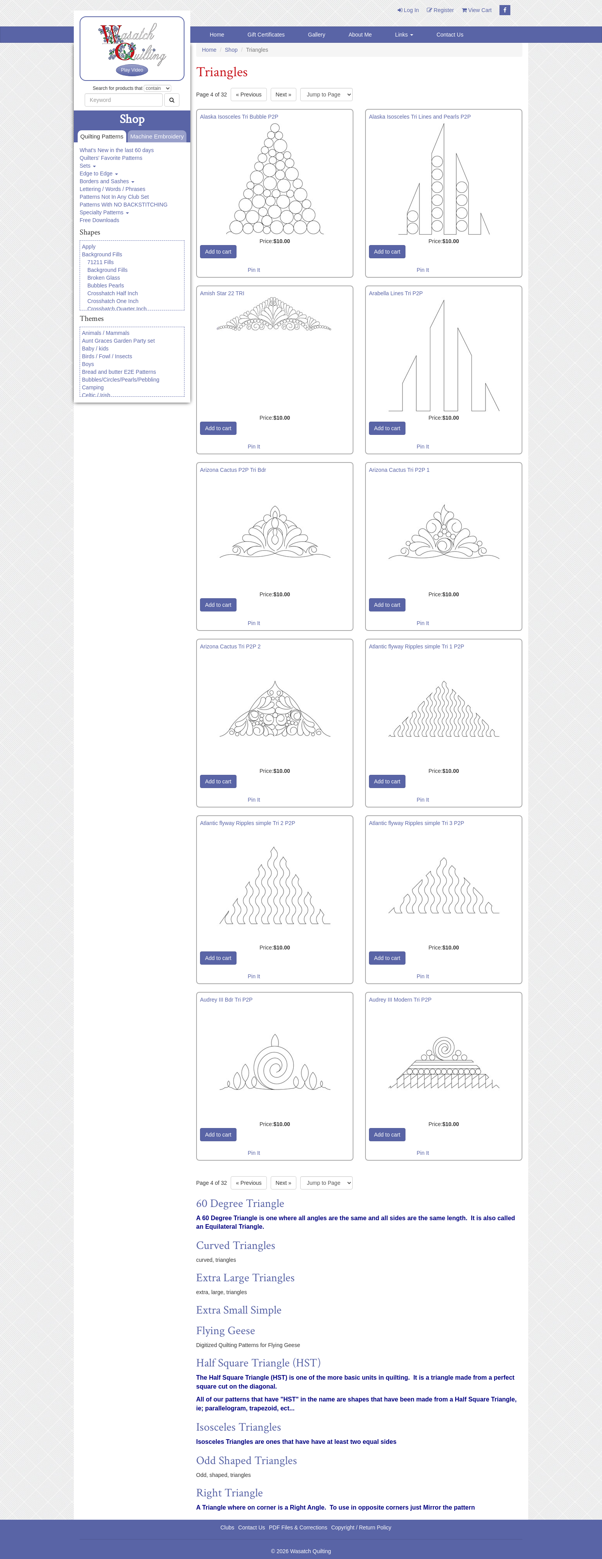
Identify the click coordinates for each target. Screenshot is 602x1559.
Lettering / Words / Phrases (112, 189)
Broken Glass (103, 278)
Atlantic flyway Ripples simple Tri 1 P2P (416, 646)
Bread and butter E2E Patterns (119, 372)
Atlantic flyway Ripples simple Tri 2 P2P (247, 823)
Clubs (227, 1527)
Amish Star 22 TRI (222, 293)
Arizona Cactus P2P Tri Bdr (233, 470)
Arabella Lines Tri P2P (396, 293)
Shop (231, 50)
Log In (408, 10)
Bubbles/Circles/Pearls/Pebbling (120, 380)
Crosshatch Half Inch (112, 293)
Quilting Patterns (101, 136)
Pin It (254, 270)
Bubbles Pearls (105, 285)
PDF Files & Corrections (298, 1527)
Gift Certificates (266, 35)
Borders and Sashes (107, 181)
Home (217, 35)
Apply (89, 246)
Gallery (316, 35)
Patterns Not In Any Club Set (114, 197)
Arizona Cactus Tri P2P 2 (230, 646)
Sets (88, 166)
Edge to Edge (99, 173)
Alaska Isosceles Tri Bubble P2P (239, 117)
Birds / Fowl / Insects (107, 356)
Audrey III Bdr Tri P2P (226, 1000)
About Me (360, 35)
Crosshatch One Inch (113, 301)
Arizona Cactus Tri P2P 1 (399, 470)
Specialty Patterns (104, 212)
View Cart (477, 10)
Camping (93, 387)
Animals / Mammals (105, 333)
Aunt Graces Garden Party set (118, 341)
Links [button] (404, 35)
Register (440, 10)
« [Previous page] (248, 94)
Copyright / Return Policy (361, 1527)
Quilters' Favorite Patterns (111, 158)
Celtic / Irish (96, 395)
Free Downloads (99, 220)
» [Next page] (283, 94)
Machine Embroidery (156, 136)
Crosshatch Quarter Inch (117, 309)
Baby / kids (95, 348)
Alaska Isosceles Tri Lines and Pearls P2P (420, 117)
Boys (88, 364)
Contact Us (450, 35)
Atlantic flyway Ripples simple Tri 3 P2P (416, 823)
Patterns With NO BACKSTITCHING (123, 204)
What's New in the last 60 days (117, 150)
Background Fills (102, 254)
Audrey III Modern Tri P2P (400, 1000)
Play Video (132, 70)
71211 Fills (100, 262)
